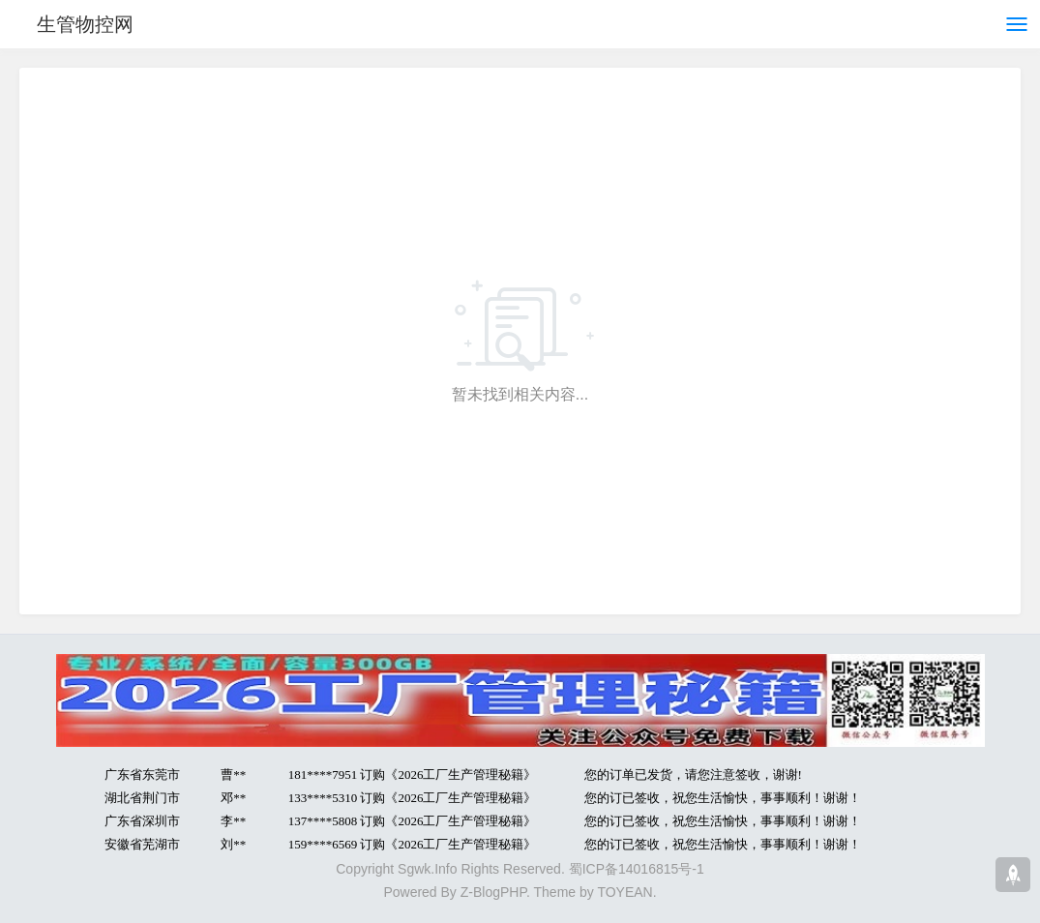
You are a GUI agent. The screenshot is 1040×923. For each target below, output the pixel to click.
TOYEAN (624, 892)
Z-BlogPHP (493, 892)
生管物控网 (85, 24)
